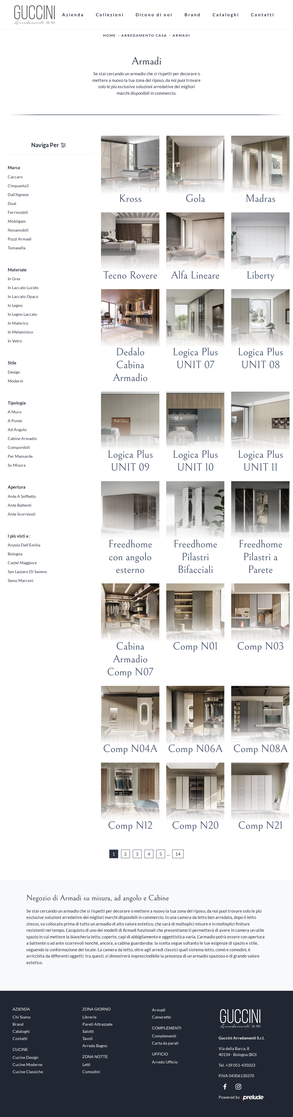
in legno (15, 305)
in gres (14, 278)
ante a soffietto (22, 496)
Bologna (15, 553)
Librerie (89, 1017)
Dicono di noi (154, 14)
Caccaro (15, 176)
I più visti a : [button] (19, 535)
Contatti (262, 14)
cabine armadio (22, 438)
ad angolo (17, 429)
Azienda (73, 14)
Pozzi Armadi (19, 238)
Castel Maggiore (22, 562)
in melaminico (20, 331)
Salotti (88, 1031)
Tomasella (16, 247)
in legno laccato (22, 314)
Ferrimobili (18, 212)
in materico (18, 323)
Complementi (164, 1035)
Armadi (181, 35)
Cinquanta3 (18, 185)
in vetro (15, 340)
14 (178, 854)
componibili (19, 447)
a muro (14, 411)
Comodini (91, 1071)
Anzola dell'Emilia (24, 544)
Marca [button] (14, 167)
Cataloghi (226, 14)
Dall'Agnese (18, 194)
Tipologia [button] (17, 402)
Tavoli (87, 1038)
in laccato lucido (23, 287)
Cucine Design (25, 1057)
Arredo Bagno (94, 1045)
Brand (193, 14)
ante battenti (19, 505)
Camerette (161, 1017)
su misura (16, 465)
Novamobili (18, 230)
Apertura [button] (16, 487)
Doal (12, 203)
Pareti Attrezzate (97, 1024)
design (14, 372)
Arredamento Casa (144, 35)
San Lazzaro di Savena (27, 571)
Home (109, 35)
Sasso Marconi (20, 580)
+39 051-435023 (240, 1065)
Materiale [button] (17, 269)
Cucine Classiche (28, 1071)
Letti (86, 1064)
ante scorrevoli (21, 514)
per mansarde (20, 456)
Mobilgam (17, 221)
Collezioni (110, 14)
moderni (15, 380)
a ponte (15, 420)
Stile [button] (12, 362)
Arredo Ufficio (165, 1061)
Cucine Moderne (27, 1064)
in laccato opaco (23, 296)
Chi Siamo (22, 1017)
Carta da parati (165, 1043)
